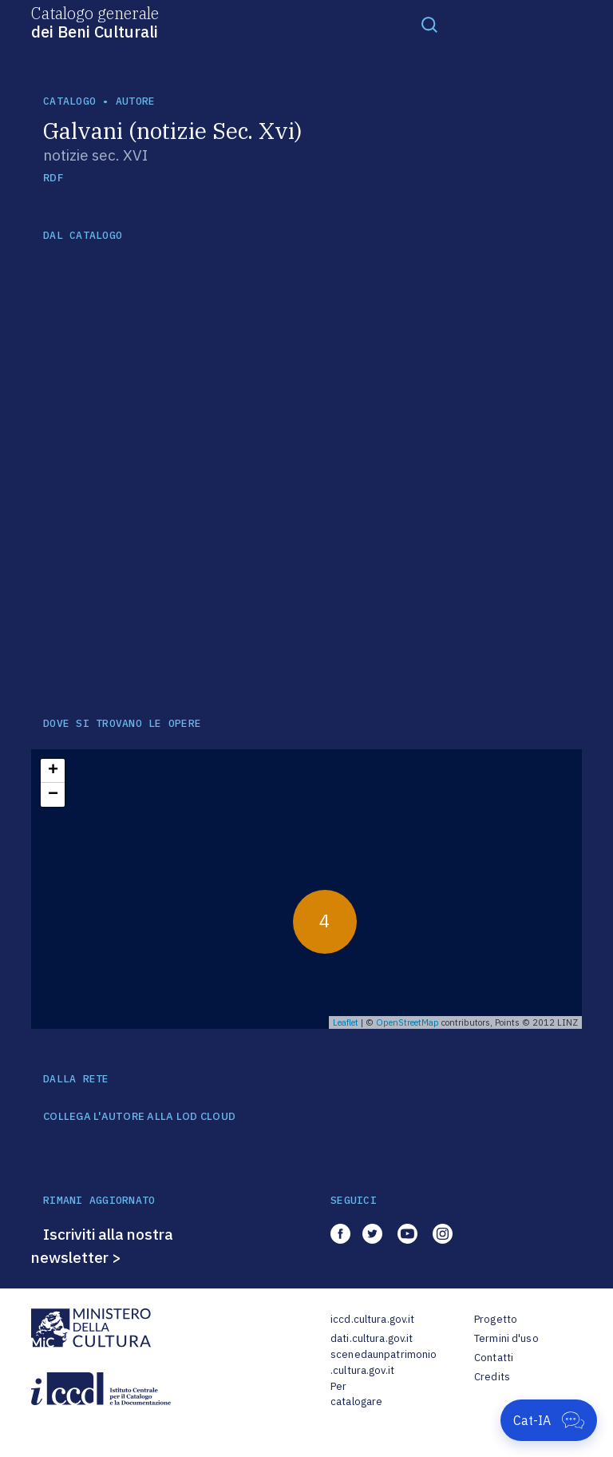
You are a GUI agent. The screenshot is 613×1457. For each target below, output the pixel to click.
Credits (492, 1377)
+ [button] (53, 771)
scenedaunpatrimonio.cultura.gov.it (383, 1362)
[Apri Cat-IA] (548, 1420)
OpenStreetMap (407, 1022)
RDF (53, 178)
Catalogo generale (95, 21)
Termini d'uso (506, 1338)
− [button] (53, 795)
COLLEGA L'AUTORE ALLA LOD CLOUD (139, 1116)
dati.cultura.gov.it (371, 1338)
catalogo (69, 101)
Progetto (495, 1319)
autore (136, 101)
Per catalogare (356, 1394)
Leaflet (345, 1022)
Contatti (493, 1357)
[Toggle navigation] (429, 24)
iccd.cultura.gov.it (372, 1319)
